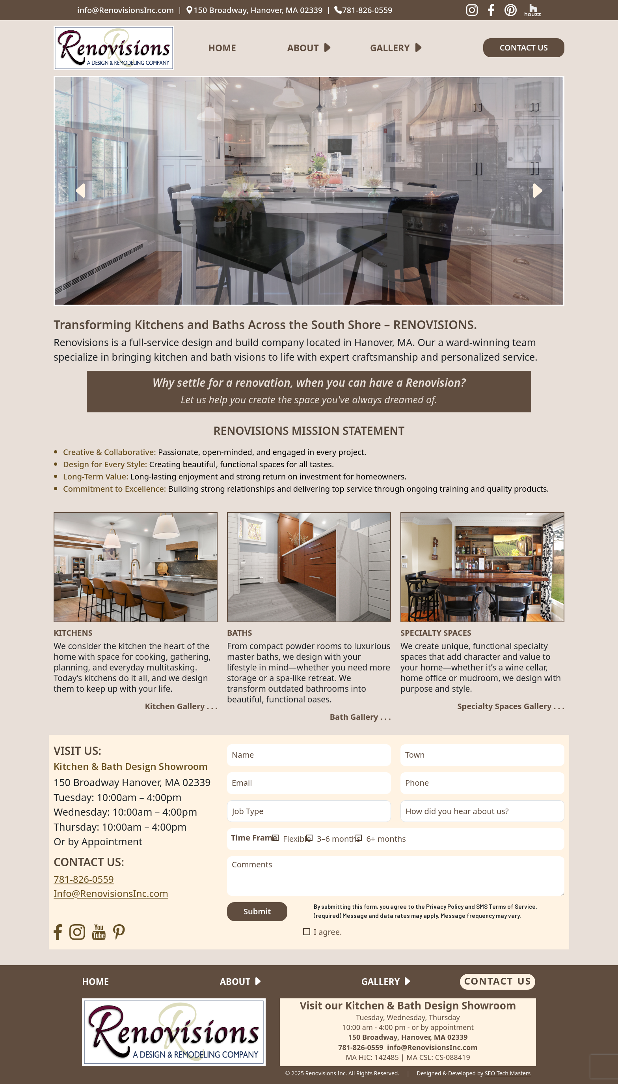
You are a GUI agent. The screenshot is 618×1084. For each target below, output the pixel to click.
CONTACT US (497, 980)
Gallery (390, 47)
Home (222, 47)
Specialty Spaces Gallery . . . (511, 706)
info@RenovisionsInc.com (125, 10)
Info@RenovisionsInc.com (111, 893)
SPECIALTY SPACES (435, 633)
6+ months (386, 838)
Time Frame (254, 837)
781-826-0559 (363, 10)
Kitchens (73, 633)
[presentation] (81, 191)
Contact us (524, 47)
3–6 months (338, 838)
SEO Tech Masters (508, 1073)
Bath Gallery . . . (360, 716)
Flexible (297, 838)
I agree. (328, 932)
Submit (257, 911)
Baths (239, 633)
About (303, 47)
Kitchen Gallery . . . (181, 706)
